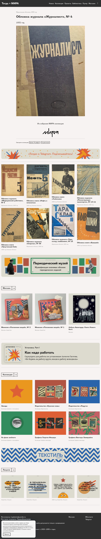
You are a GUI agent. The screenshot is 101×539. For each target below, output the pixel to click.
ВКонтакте (89, 517)
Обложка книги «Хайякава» (58, 198)
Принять (6, 534)
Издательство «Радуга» (78, 406)
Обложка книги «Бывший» (88, 243)
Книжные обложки (36, 205)
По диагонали (45, 142)
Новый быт (9, 330)
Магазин (92, 3)
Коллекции (59, 3)
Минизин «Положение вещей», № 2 (16, 328)
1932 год (34, 12)
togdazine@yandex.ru (18, 517)
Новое (51, 3)
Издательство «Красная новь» (47, 406)
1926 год (54, 202)
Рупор (85, 3)
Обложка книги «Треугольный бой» (9, 246)
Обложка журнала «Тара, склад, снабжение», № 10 (62, 240)
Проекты (67, 3)
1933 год (15, 205)
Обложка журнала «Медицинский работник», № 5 (12, 201)
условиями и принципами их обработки (13, 527)
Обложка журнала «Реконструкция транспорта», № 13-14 (86, 200)
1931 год (91, 205)
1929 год (29, 205)
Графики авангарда (46, 441)
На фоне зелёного (8, 438)
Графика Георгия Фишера (45, 438)
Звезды (4, 406)
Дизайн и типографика (13, 409)
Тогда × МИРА (10, 3)
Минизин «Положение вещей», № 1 (49, 328)
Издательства (44, 409)
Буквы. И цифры (34, 142)
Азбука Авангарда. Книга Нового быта (82, 329)
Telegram (88, 519)
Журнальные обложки (23, 12)
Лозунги (9, 500)
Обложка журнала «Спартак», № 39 (34, 243)
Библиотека (77, 3)
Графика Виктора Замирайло (81, 438)
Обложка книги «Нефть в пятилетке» (37, 202)
